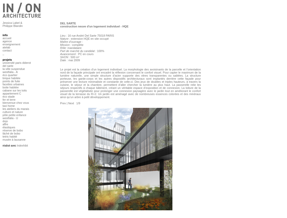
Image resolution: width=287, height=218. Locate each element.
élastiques (9, 127)
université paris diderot (17, 62)
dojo (5, 121)
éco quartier (10, 75)
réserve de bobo (13, 130)
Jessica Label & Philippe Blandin (13, 24)
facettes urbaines (13, 84)
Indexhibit (22, 145)
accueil (7, 38)
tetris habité (10, 136)
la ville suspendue (14, 68)
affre (5, 124)
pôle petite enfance (14, 115)
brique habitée (11, 78)
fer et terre (9, 99)
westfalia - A (10, 72)
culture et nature (13, 111)
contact (7, 50)
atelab (6, 47)
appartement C (12, 93)
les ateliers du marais (16, 108)
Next (71, 103)
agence (7, 41)
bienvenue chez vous (16, 102)
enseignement (11, 44)
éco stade (9, 96)
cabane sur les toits (15, 90)
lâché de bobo (11, 133)
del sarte (8, 65)
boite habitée (11, 87)
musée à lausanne (14, 139)
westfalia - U (10, 118)
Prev (63, 103)
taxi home (9, 105)
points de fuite (11, 81)
